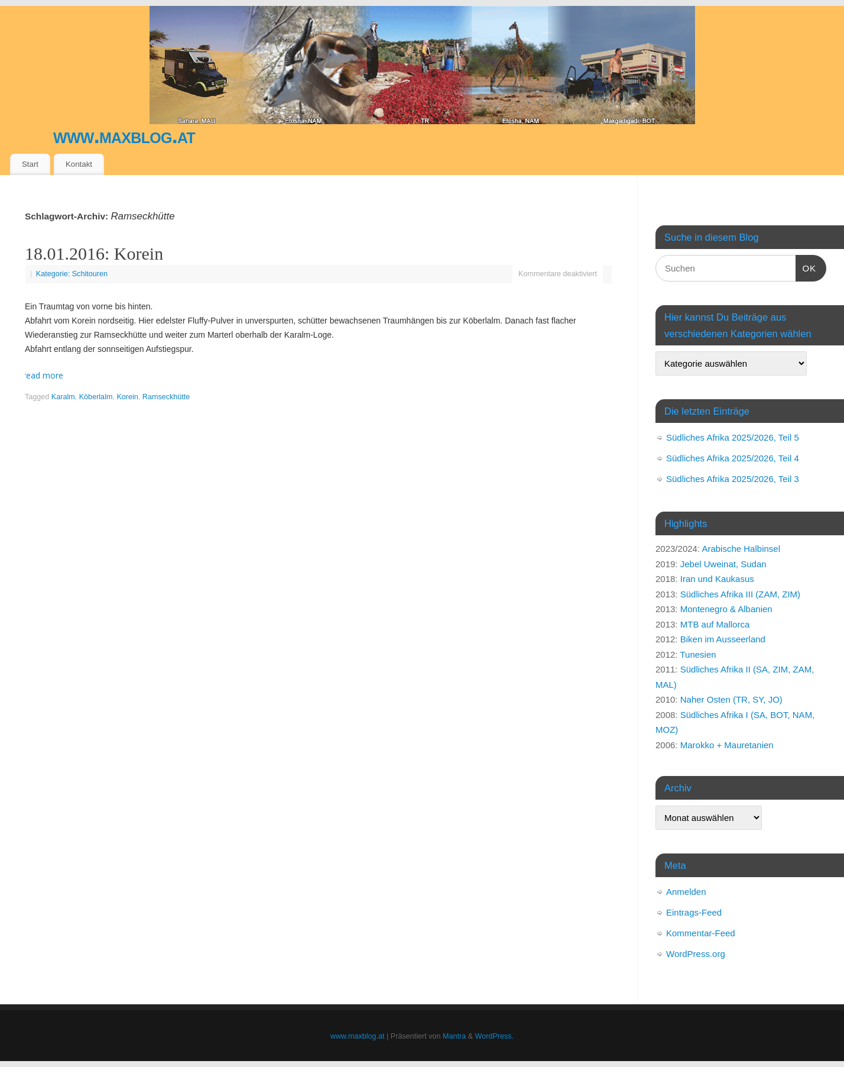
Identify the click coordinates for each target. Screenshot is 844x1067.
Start (30, 164)
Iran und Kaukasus (717, 579)
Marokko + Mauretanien (727, 745)
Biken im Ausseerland (722, 639)
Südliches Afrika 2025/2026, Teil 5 (732, 437)
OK (806, 266)
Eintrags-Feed (694, 912)
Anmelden (686, 892)
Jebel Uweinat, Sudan (723, 564)
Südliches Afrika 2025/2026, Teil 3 (732, 479)
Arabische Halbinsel (741, 549)
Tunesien (698, 654)
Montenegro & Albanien (726, 609)
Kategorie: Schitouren (72, 274)
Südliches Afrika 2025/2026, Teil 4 (732, 458)
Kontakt (79, 164)
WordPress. (494, 1036)
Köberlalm (96, 397)
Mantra (454, 1036)
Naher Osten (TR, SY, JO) (731, 699)
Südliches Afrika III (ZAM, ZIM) (740, 594)
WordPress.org (695, 954)
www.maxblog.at (124, 136)
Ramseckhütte (166, 397)
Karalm (63, 397)
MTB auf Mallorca (715, 624)
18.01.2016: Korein (94, 253)
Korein (127, 397)
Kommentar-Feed (700, 933)
